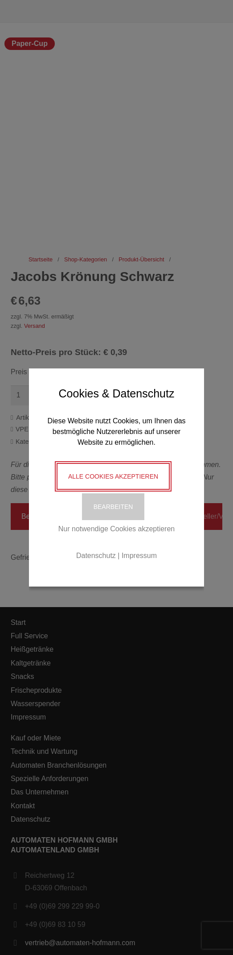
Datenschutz (96, 555)
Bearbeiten (113, 506)
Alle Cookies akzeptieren (113, 476)
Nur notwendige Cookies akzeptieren (116, 529)
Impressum (139, 555)
